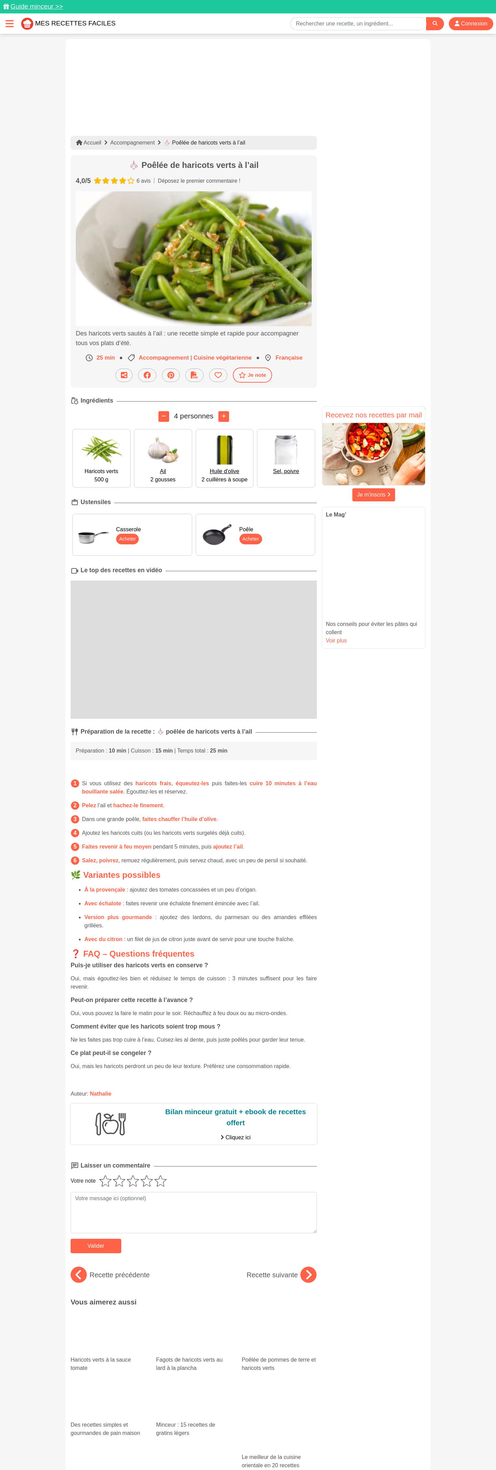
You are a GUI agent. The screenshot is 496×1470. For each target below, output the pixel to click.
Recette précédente (110, 1275)
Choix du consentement (254, 1450)
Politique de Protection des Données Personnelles (360, 1443)
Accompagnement (132, 143)
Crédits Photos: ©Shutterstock (186, 1450)
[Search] (435, 24)
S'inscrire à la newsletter (315, 1450)
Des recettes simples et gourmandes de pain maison (108, 1363)
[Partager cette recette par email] (124, 375)
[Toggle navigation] (9, 23)
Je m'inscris (374, 495)
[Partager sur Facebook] (147, 375)
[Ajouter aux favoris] (218, 375)
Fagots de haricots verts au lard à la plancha (193, 1331)
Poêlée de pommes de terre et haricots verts (279, 1331)
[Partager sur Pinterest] (171, 375)
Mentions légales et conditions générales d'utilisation (241, 1443)
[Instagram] (274, 1430)
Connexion (471, 23)
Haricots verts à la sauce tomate (108, 1331)
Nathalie (100, 1094)
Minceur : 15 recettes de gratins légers (187, 1363)
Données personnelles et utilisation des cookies (124, 1443)
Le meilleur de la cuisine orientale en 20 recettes (279, 1369)
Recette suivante (282, 1275)
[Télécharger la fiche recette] (194, 375)
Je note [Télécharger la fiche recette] (252, 375)
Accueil (88, 143)
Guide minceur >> (36, 6)
